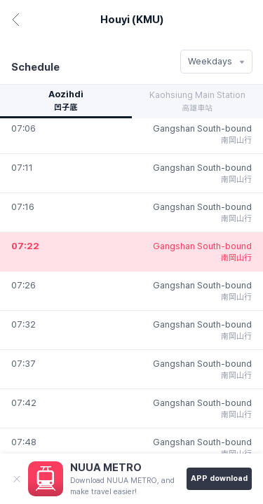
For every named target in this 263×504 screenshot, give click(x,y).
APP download (219, 478)
